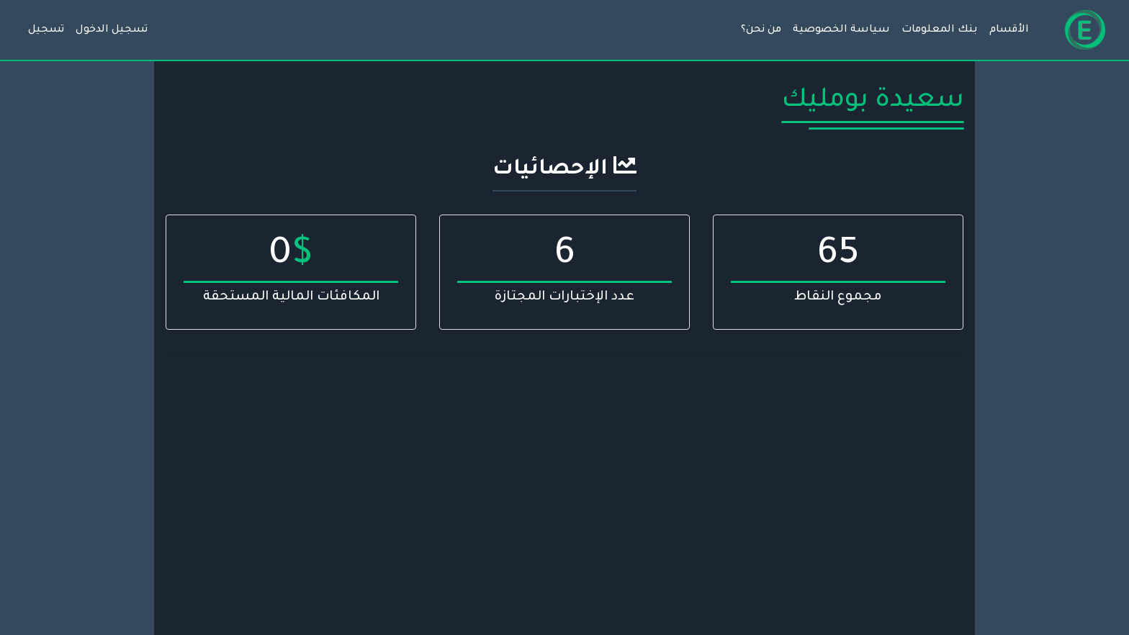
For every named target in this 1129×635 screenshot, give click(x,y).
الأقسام (1009, 30)
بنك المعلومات (939, 30)
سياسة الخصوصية (841, 30)
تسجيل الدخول (112, 30)
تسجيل (46, 30)
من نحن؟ (761, 30)
